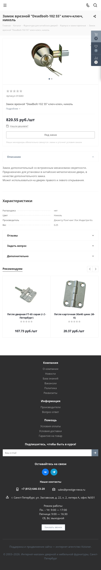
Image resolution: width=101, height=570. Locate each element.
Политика (50, 388)
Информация (50, 401)
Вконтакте (45, 472)
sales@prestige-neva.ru (71, 489)
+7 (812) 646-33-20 (33, 488)
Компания (50, 363)
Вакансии (50, 383)
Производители (51, 407)
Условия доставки (50, 431)
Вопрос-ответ (50, 412)
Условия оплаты (50, 426)
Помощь (50, 420)
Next (95, 269)
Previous (90, 269)
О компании (50, 368)
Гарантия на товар (50, 436)
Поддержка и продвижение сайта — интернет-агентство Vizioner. (50, 546)
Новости (50, 373)
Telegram (53, 472)
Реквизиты (50, 393)
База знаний (50, 378)
